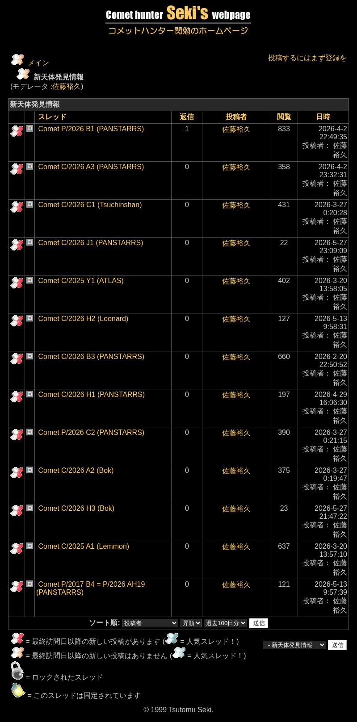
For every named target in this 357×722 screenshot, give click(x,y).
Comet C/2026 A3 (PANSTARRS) (91, 167)
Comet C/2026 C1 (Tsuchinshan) (90, 205)
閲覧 (284, 117)
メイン (38, 63)
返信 (187, 117)
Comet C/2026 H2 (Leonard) (83, 318)
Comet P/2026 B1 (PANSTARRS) (91, 129)
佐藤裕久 (66, 86)
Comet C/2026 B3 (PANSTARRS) (91, 356)
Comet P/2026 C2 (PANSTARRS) (91, 432)
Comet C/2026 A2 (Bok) (75, 470)
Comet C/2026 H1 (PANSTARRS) (91, 394)
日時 (323, 117)
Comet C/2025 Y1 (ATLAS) (81, 280)
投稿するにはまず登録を (307, 58)
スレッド (52, 117)
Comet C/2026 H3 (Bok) (76, 508)
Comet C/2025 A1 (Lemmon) (83, 546)
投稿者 (236, 117)
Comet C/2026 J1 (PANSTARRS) (90, 242)
